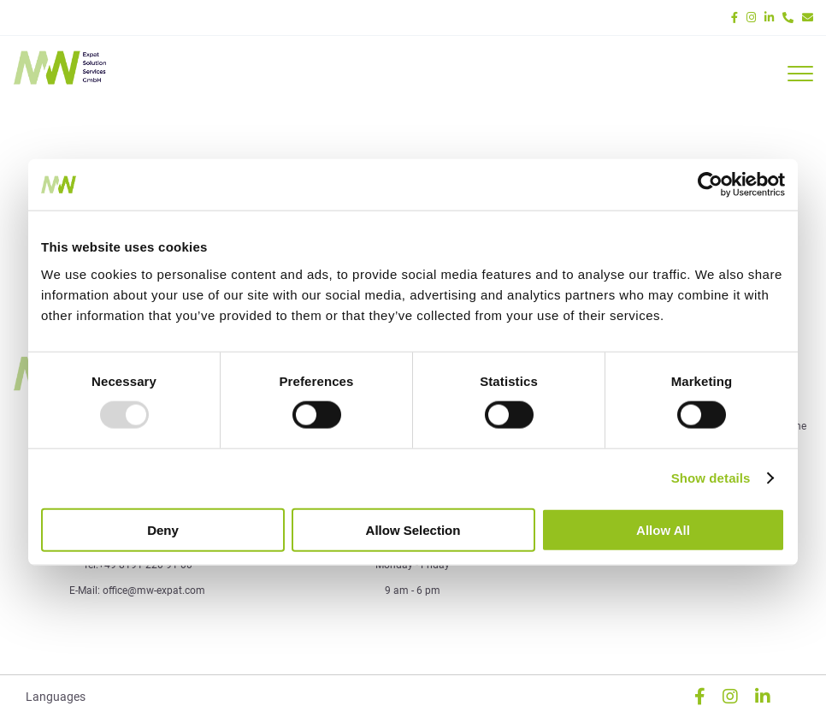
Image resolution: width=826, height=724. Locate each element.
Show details (711, 478)
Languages (56, 696)
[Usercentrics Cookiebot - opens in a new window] (710, 185)
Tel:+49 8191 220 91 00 (137, 565)
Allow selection (413, 529)
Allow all (663, 529)
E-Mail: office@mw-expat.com (137, 590)
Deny (163, 529)
